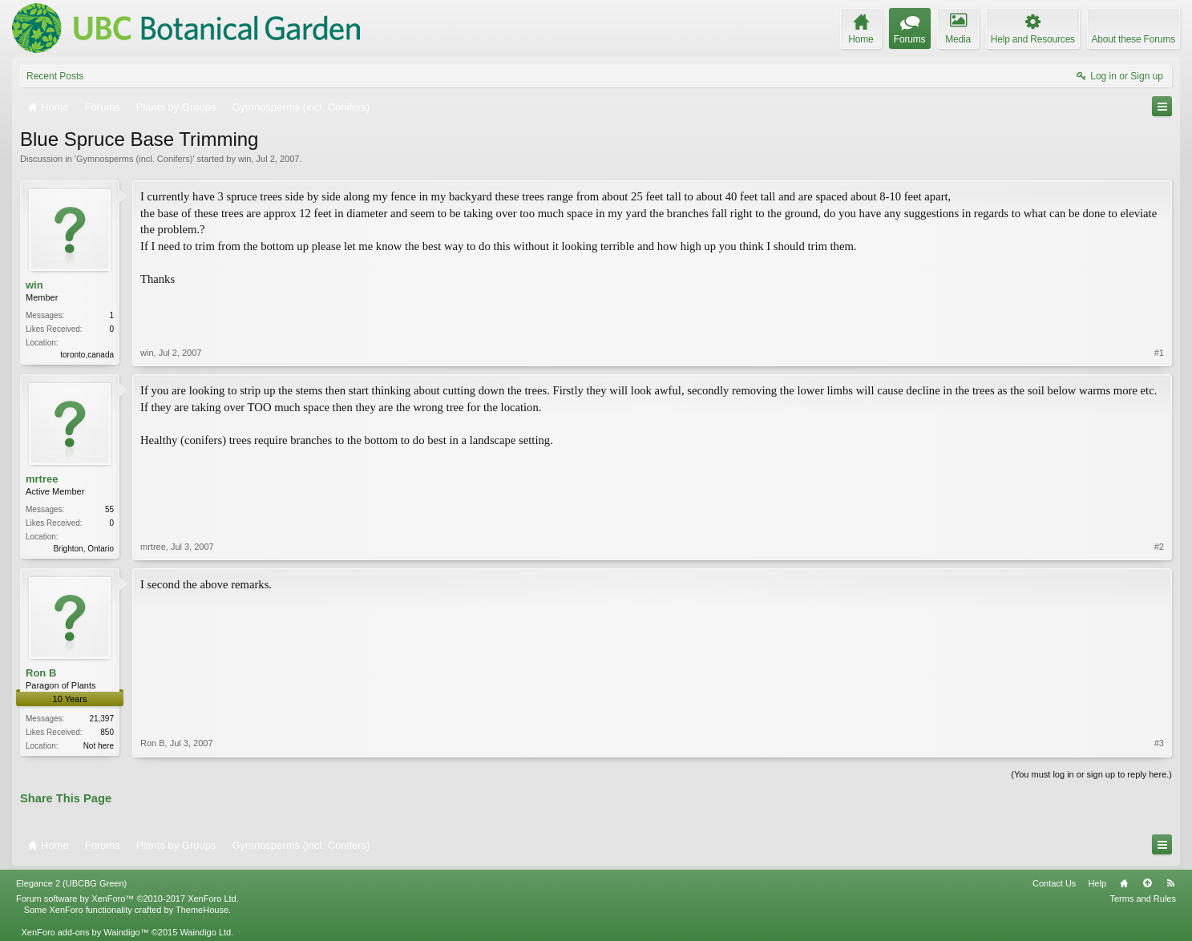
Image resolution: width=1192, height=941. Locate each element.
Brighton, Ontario (83, 548)
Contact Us (1054, 883)
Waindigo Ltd (205, 932)
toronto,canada (87, 354)
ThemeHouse (202, 910)
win (245, 159)
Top (1147, 883)
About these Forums (1133, 39)
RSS (1170, 883)
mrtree (42, 479)
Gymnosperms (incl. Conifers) (134, 159)
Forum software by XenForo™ (127, 898)
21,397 (101, 718)
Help (1097, 883)
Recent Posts (54, 76)
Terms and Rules (1142, 898)
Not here (98, 745)
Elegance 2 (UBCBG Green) (71, 883)
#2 (1159, 546)
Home (1123, 883)
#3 (1159, 743)
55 (109, 509)
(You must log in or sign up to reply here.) (1091, 774)
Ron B (41, 673)
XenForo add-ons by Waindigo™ (84, 932)
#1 (1159, 352)
